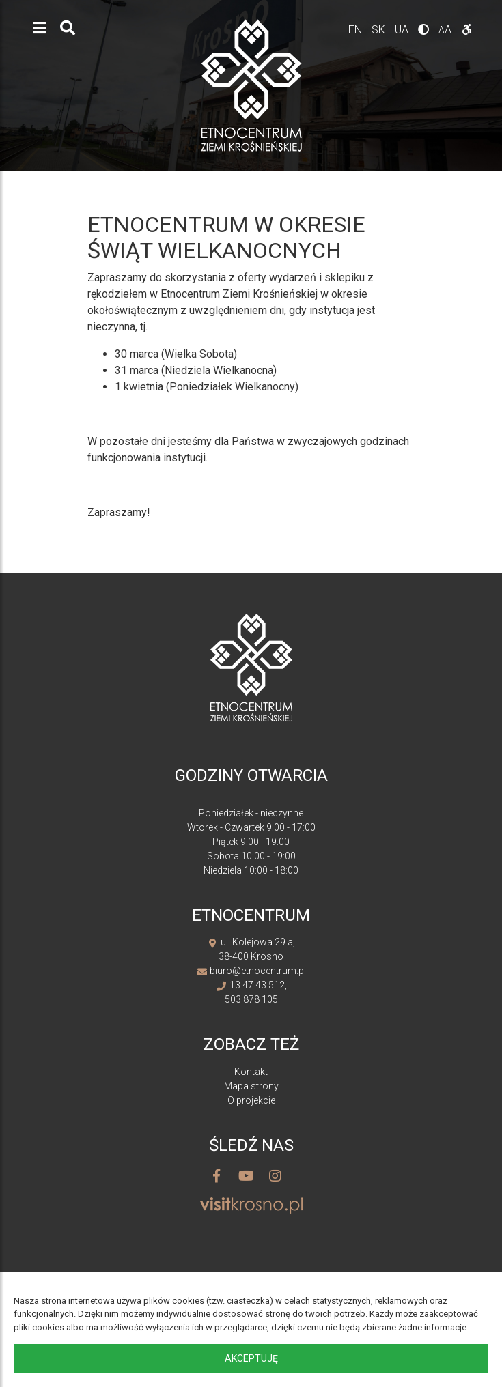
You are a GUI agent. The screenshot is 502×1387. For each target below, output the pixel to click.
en (356, 29)
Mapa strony (251, 1086)
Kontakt (251, 1071)
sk (380, 29)
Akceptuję (251, 1358)
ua (403, 29)
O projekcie (251, 1100)
